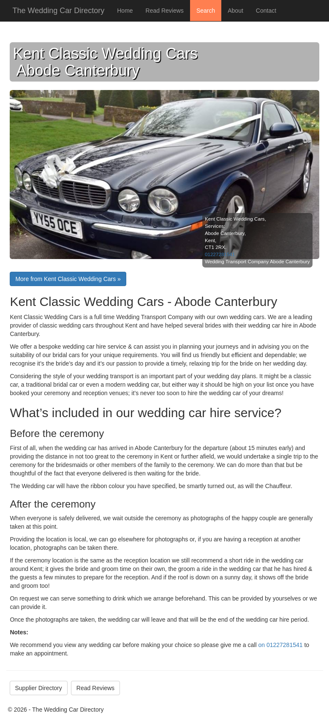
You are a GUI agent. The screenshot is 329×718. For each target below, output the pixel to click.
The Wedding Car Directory (59, 10)
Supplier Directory (38, 688)
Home (125, 10)
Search (205, 10)
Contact (266, 10)
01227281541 (220, 254)
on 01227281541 (280, 645)
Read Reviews (165, 10)
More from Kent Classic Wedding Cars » (68, 279)
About (235, 10)
